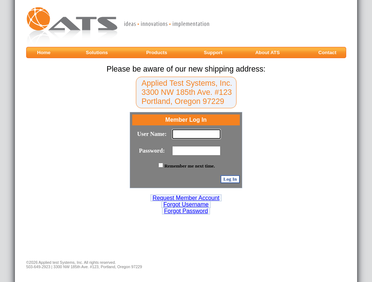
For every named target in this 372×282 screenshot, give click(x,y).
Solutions (97, 52)
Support (214, 52)
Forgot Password (186, 211)
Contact (327, 52)
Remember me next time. (189, 166)
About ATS (267, 52)
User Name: (152, 134)
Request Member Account (186, 198)
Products (157, 52)
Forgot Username (186, 204)
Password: (152, 151)
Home (46, 52)
